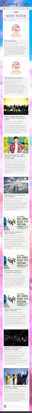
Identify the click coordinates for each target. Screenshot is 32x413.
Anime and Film (9, 81)
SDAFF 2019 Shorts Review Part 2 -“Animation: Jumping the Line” (13, 271)
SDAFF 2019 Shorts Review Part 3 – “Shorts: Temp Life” (14, 232)
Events (11, 44)
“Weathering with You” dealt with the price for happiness (15, 195)
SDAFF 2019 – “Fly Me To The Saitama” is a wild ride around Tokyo (15, 387)
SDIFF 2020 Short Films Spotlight (14, 78)
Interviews (7, 83)
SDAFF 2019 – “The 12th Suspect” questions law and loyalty (14, 348)
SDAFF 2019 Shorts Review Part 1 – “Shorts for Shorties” (14, 309)
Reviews (15, 44)
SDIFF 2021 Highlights (11, 41)
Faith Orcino (9, 43)
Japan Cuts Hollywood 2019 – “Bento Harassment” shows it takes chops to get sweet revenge (15, 156)
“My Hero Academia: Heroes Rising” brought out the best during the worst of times (15, 118)
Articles (8, 44)
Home (5, 20)
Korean (11, 83)
